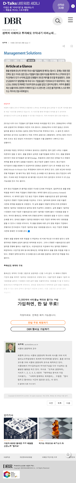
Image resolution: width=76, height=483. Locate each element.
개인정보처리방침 (26, 457)
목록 (60, 403)
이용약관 (7, 457)
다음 (68, 403)
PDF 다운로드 (68, 46)
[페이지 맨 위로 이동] (68, 455)
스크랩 (72, 46)
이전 (51, 403)
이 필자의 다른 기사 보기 (26, 384)
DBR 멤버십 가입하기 (38, 329)
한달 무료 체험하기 (38, 322)
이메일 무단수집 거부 (49, 457)
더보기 (64, 46)
